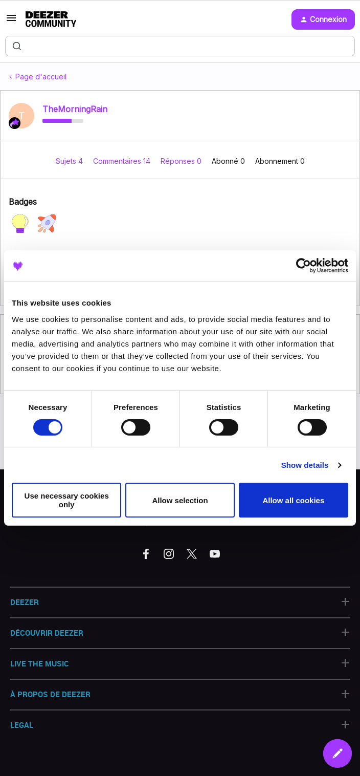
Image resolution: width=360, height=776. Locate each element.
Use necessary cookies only (67, 500)
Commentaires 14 (122, 161)
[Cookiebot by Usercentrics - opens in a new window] (303, 265)
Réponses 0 (182, 161)
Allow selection (180, 500)
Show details (305, 465)
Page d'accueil (40, 76)
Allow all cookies (293, 500)
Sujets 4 (70, 161)
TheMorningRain (74, 109)
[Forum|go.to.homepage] (51, 19)
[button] (11, 21)
